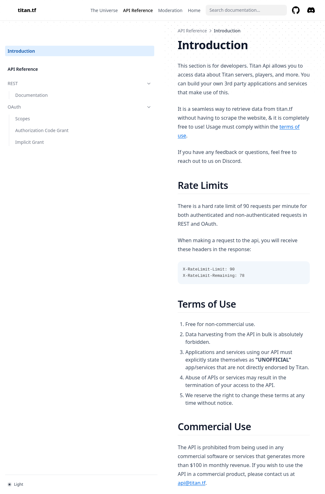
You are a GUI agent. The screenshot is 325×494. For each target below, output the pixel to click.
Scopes (22, 98)
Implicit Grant (29, 122)
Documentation (31, 75)
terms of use (250, 108)
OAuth (39, 86)
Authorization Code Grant (42, 110)
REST (39, 63)
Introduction (21, 31)
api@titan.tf (180, 381)
